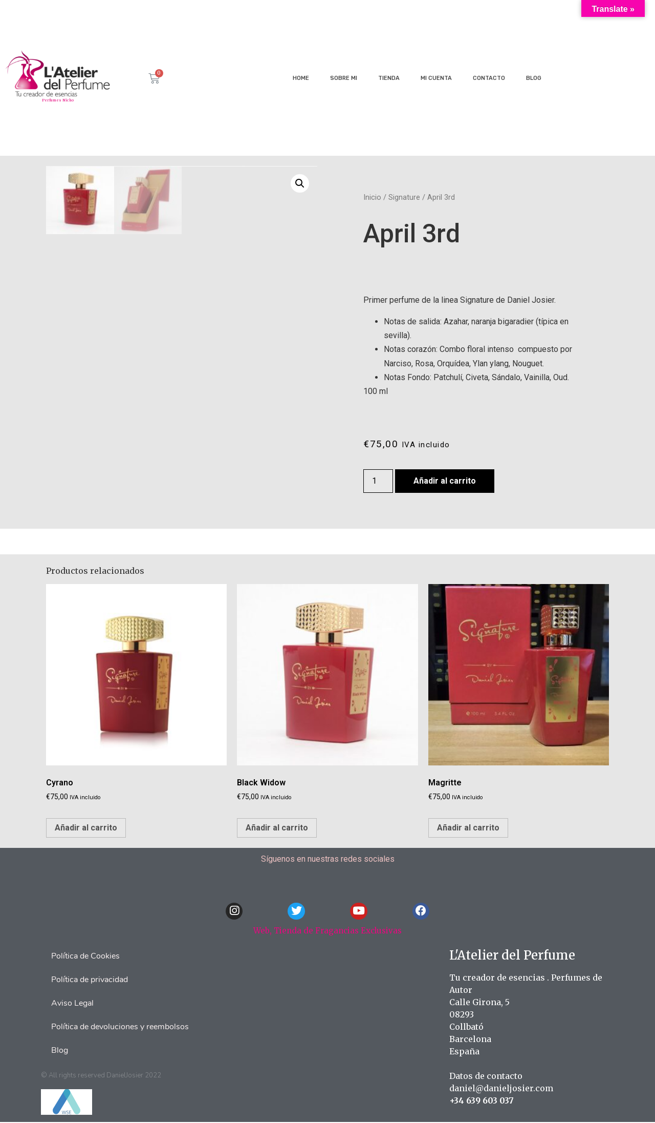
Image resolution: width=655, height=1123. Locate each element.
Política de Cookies (85, 957)
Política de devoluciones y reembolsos (120, 1027)
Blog (533, 78)
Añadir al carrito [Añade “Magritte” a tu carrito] (468, 828)
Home (301, 78)
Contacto (489, 78)
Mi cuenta (436, 78)
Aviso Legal (72, 1004)
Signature (404, 197)
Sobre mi (343, 78)
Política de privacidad (89, 980)
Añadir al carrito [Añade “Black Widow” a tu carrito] (277, 828)
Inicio (372, 197)
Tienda (389, 78)
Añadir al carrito (444, 481)
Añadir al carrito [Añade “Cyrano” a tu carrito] (86, 828)
